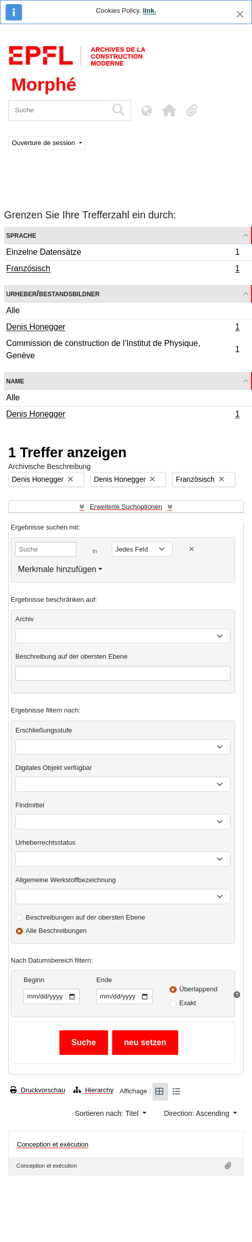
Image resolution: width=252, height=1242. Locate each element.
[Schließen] (239, 14)
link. (149, 10)
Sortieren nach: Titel (107, 1113)
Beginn (34, 980)
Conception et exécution (52, 1144)
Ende (104, 980)
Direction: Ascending (198, 1113)
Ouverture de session (44, 143)
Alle (13, 310)
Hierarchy (93, 1090)
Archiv (24, 619)
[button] (169, 110)
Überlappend (198, 989)
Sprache (21, 235)
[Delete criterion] (191, 549)
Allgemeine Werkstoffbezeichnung (65, 880)
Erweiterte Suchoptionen (126, 507)
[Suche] (57, 110)
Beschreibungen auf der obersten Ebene (85, 917)
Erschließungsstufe (43, 730)
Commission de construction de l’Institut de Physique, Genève (123, 349)
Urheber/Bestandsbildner (53, 293)
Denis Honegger (123, 328)
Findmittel (29, 805)
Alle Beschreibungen (56, 930)
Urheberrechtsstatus (45, 842)
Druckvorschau (37, 1090)
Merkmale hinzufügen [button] (57, 569)
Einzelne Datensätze (123, 253)
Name (15, 380)
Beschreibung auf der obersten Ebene (71, 656)
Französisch (123, 269)
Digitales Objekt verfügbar (53, 767)
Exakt (187, 1003)
